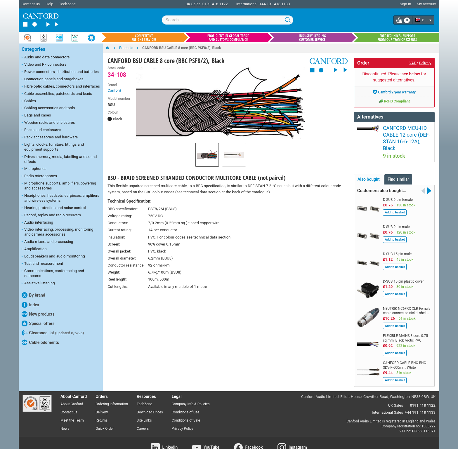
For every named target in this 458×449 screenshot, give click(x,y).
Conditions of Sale (186, 406)
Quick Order (105, 414)
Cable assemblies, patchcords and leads (57, 94)
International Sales (387, 398)
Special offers (38, 323)
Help (49, 4)
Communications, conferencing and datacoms (53, 273)
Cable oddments (40, 342)
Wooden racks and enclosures (48, 123)
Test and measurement (42, 264)
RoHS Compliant (394, 101)
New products (38, 314)
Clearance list (53, 333)
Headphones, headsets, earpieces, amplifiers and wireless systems (60, 198)
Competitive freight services (144, 37)
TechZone (67, 4)
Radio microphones (39, 176)
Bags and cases (36, 115)
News (64, 414)
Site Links (144, 406)
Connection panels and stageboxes (52, 79)
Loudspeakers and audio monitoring (53, 256)
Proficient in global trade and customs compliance (228, 37)
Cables (29, 101)
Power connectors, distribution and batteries (60, 72)
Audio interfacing (37, 222)
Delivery (425, 63)
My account (426, 4)
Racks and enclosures (41, 130)
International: (247, 4)
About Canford (71, 390)
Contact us (31, 4)
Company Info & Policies (191, 390)
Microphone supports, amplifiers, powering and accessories (59, 185)
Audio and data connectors (46, 57)
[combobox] (227, 20)
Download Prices (150, 398)
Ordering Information (112, 390)
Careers (143, 414)
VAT (413, 63)
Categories (33, 49)
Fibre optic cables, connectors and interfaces (61, 86)
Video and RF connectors (44, 64)
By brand (33, 295)
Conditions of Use (185, 398)
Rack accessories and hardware (50, 137)
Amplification (34, 249)
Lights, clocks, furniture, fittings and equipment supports (53, 147)
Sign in (405, 4)
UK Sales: (193, 4)
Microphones (34, 169)
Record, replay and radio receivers (51, 215)
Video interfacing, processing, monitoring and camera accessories (57, 231)
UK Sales (395, 391)
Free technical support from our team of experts (397, 37)
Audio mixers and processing (47, 242)
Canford (114, 90)
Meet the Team (72, 406)
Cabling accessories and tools (48, 108)
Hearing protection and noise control (54, 208)
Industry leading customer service (312, 37)
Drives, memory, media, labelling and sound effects (59, 159)
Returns (101, 406)
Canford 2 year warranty (394, 92)
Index (30, 305)
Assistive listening (38, 283)
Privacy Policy (182, 414)
